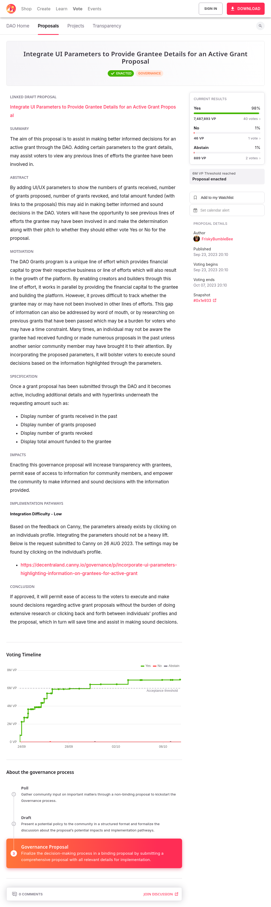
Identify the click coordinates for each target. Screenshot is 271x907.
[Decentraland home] (11, 8)
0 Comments (27, 894)
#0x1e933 (204, 300)
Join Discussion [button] (161, 894)
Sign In (210, 9)
